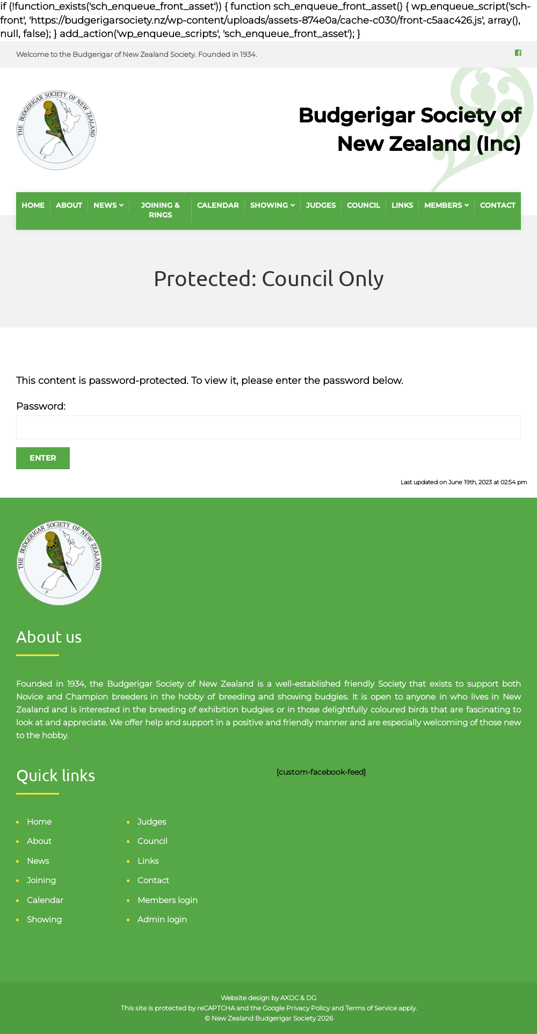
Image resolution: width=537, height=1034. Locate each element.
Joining (41, 880)
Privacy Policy (308, 1008)
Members (443, 205)
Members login (167, 900)
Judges (321, 205)
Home (33, 205)
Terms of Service (371, 1008)
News (105, 205)
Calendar (218, 205)
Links (402, 205)
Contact (498, 205)
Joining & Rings (160, 210)
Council (363, 205)
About (69, 205)
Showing (269, 205)
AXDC (290, 998)
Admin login (162, 919)
